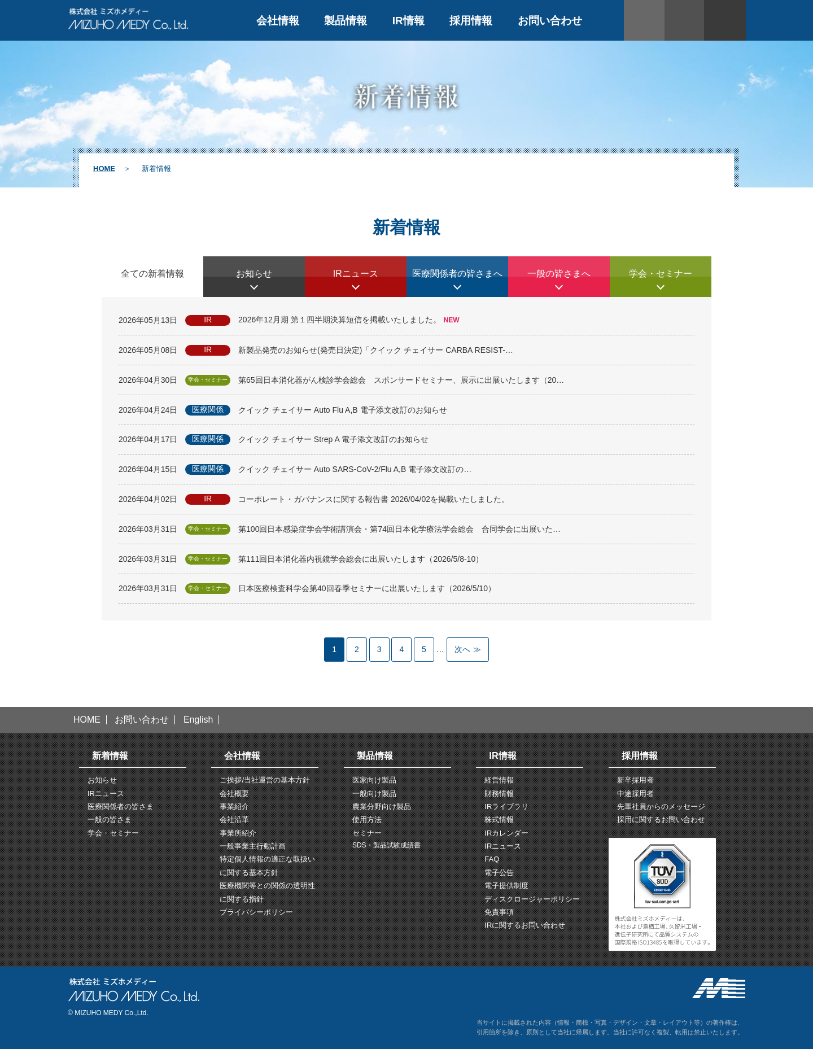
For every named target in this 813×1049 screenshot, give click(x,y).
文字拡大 (725, 20)
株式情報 (499, 819)
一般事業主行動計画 (253, 846)
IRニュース (355, 273)
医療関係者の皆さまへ (457, 273)
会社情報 (277, 21)
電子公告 (499, 872)
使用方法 (367, 819)
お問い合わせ (550, 21)
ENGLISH (644, 20)
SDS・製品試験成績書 (386, 845)
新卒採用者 (635, 780)
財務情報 (499, 793)
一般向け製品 (374, 793)
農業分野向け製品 (381, 806)
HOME (104, 168)
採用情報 (470, 21)
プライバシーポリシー (256, 912)
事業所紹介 (238, 833)
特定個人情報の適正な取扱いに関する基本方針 (267, 865)
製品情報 (345, 21)
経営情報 (499, 780)
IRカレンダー (506, 833)
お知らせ (254, 273)
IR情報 (408, 21)
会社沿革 (234, 819)
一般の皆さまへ (559, 273)
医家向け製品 (374, 780)
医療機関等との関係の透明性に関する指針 (267, 892)
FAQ (491, 859)
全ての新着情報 (152, 273)
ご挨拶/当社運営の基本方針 (265, 780)
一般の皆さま (110, 819)
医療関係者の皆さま (121, 806)
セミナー (367, 833)
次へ (462, 649)
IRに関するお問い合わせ (524, 925)
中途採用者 (635, 793)
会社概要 (234, 793)
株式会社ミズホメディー (128, 18)
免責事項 (499, 912)
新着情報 (110, 755)
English (198, 719)
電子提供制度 (506, 885)
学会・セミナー (660, 273)
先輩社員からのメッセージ (661, 806)
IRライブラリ (506, 806)
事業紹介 (234, 806)
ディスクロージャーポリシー (532, 899)
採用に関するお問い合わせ (661, 819)
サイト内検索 (685, 20)
